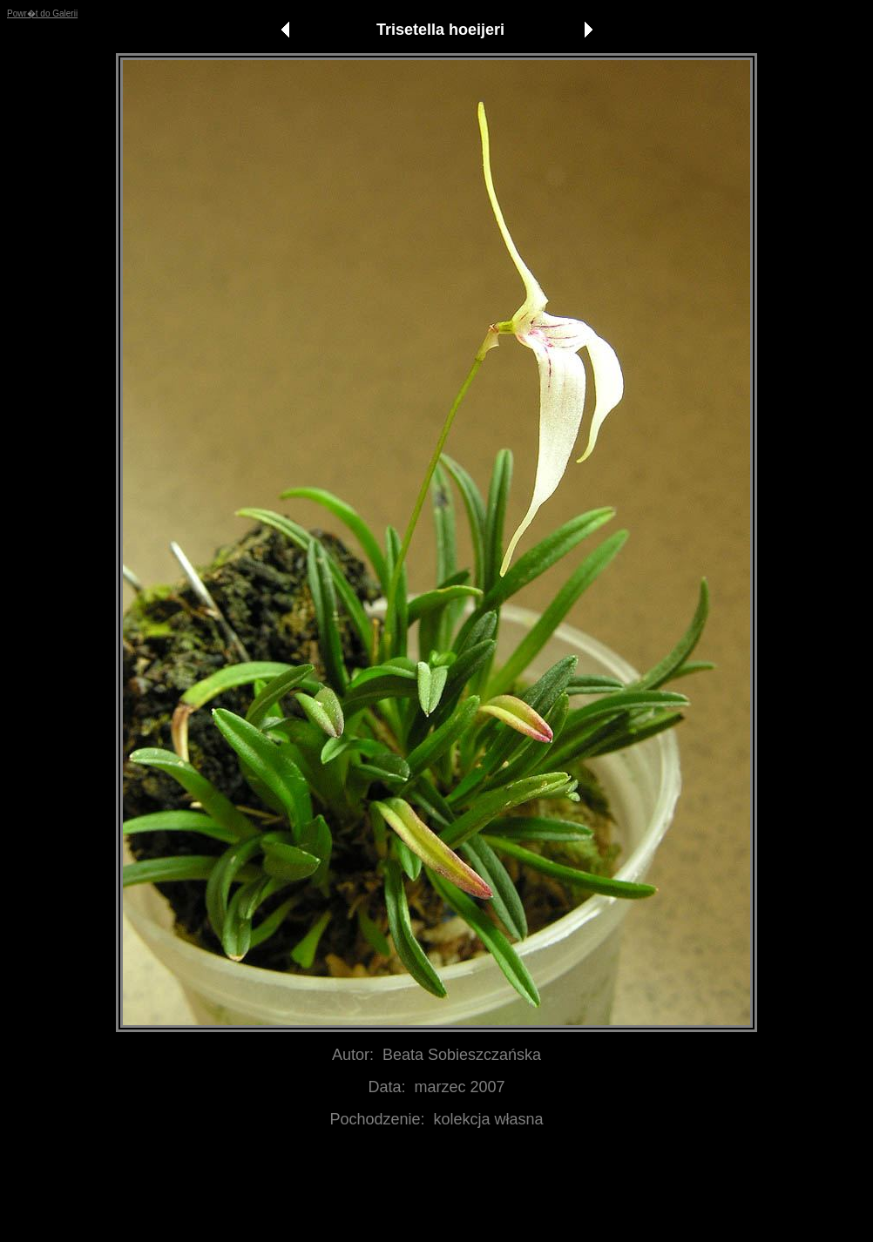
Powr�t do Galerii (42, 13)
